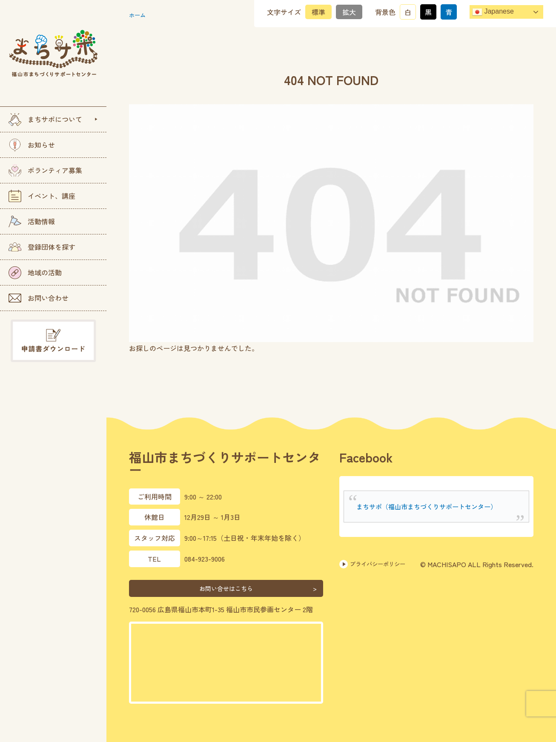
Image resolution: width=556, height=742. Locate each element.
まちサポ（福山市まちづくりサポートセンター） (431, 506)
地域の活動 (35, 272)
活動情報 (32, 222)
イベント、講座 (42, 196)
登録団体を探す (42, 247)
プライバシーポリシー (378, 564)
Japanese (493, 12)
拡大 (349, 12)
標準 (318, 12)
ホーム (139, 14)
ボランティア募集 (45, 170)
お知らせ (32, 145)
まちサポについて (45, 119)
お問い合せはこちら (226, 588)
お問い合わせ (39, 298)
